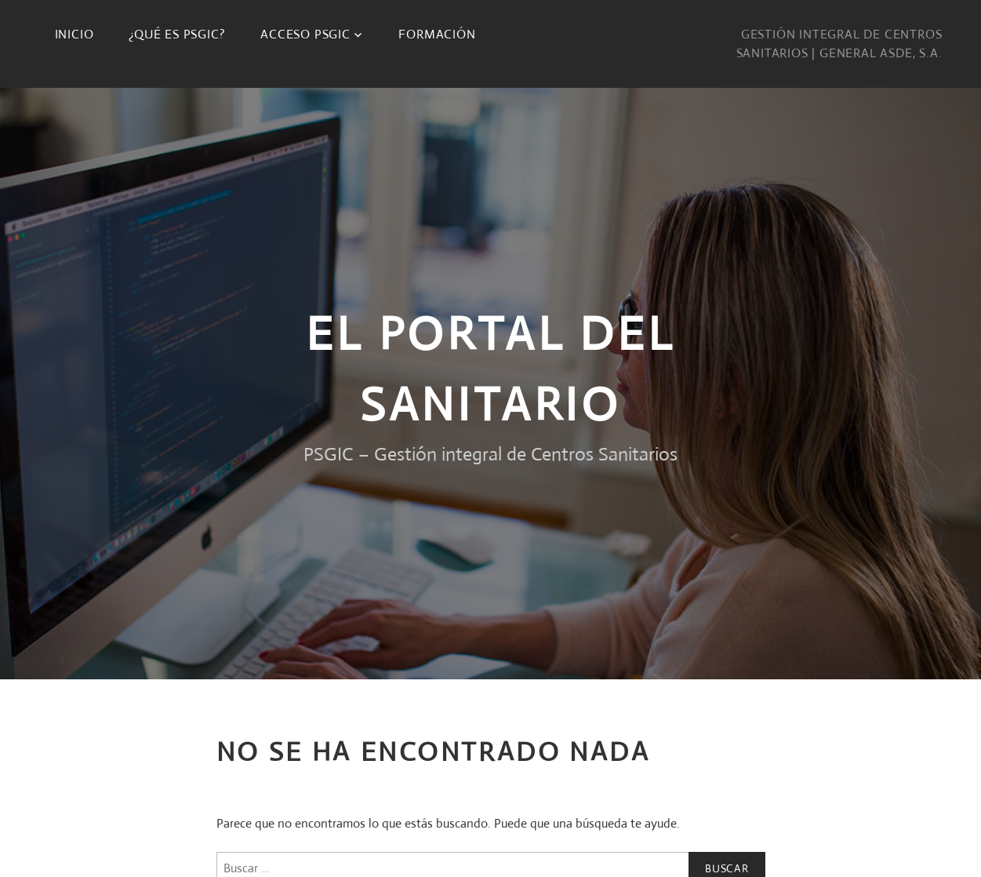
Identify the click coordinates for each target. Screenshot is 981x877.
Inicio (74, 34)
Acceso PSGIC (305, 34)
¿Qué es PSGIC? (177, 34)
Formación (436, 34)
